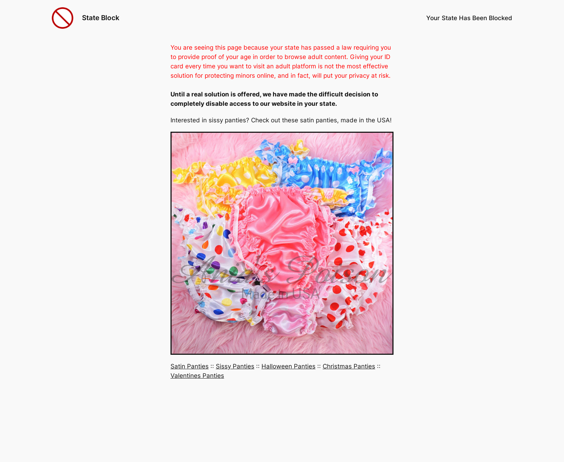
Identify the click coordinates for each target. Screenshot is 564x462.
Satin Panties (189, 366)
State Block (100, 17)
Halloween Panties (288, 366)
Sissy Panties (235, 366)
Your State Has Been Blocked (469, 18)
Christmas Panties (349, 366)
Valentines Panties (197, 375)
